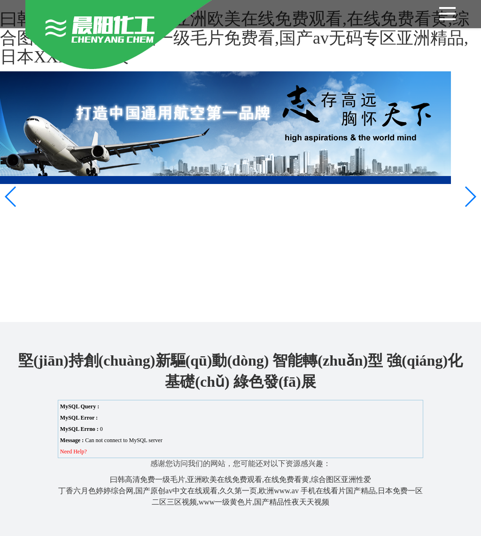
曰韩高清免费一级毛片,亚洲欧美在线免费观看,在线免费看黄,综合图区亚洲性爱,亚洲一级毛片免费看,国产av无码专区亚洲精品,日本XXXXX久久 (234, 37)
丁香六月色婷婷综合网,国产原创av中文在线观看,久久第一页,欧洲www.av (178, 491)
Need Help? (73, 451)
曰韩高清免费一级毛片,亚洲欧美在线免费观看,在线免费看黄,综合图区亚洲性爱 (240, 479)
